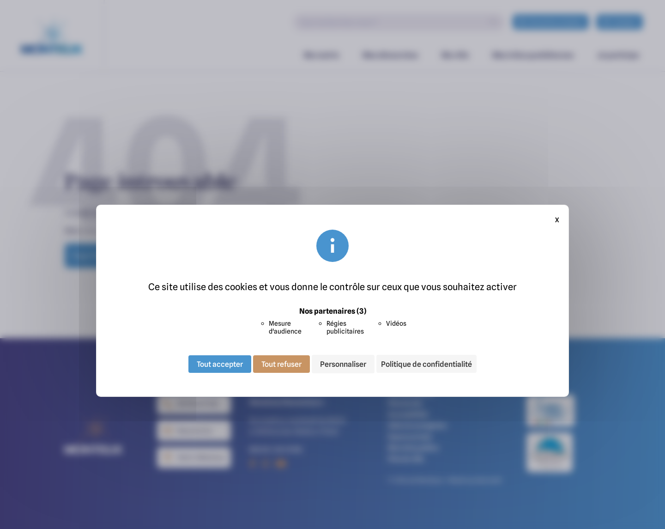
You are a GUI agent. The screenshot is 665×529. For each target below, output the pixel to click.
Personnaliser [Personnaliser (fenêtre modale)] (343, 364)
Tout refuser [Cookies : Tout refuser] (281, 364)
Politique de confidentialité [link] (426, 364)
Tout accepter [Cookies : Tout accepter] (220, 364)
